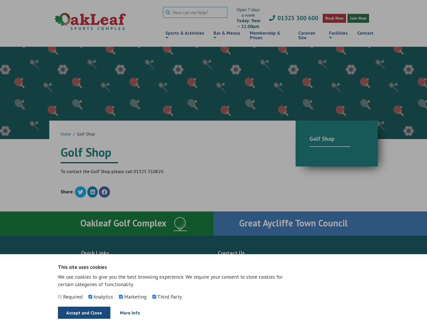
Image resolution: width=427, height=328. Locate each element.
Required (70, 296)
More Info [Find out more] (130, 313)
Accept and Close (84, 313)
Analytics (100, 296)
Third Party (167, 296)
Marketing (132, 296)
